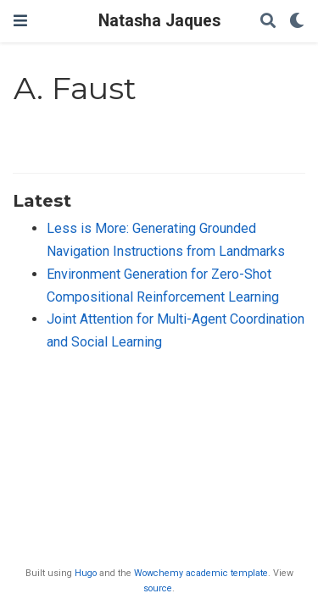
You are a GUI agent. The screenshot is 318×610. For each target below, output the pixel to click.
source (157, 588)
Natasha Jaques (159, 20)
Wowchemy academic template (201, 573)
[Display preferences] (296, 21)
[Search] (268, 21)
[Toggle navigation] (20, 20)
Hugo (86, 573)
